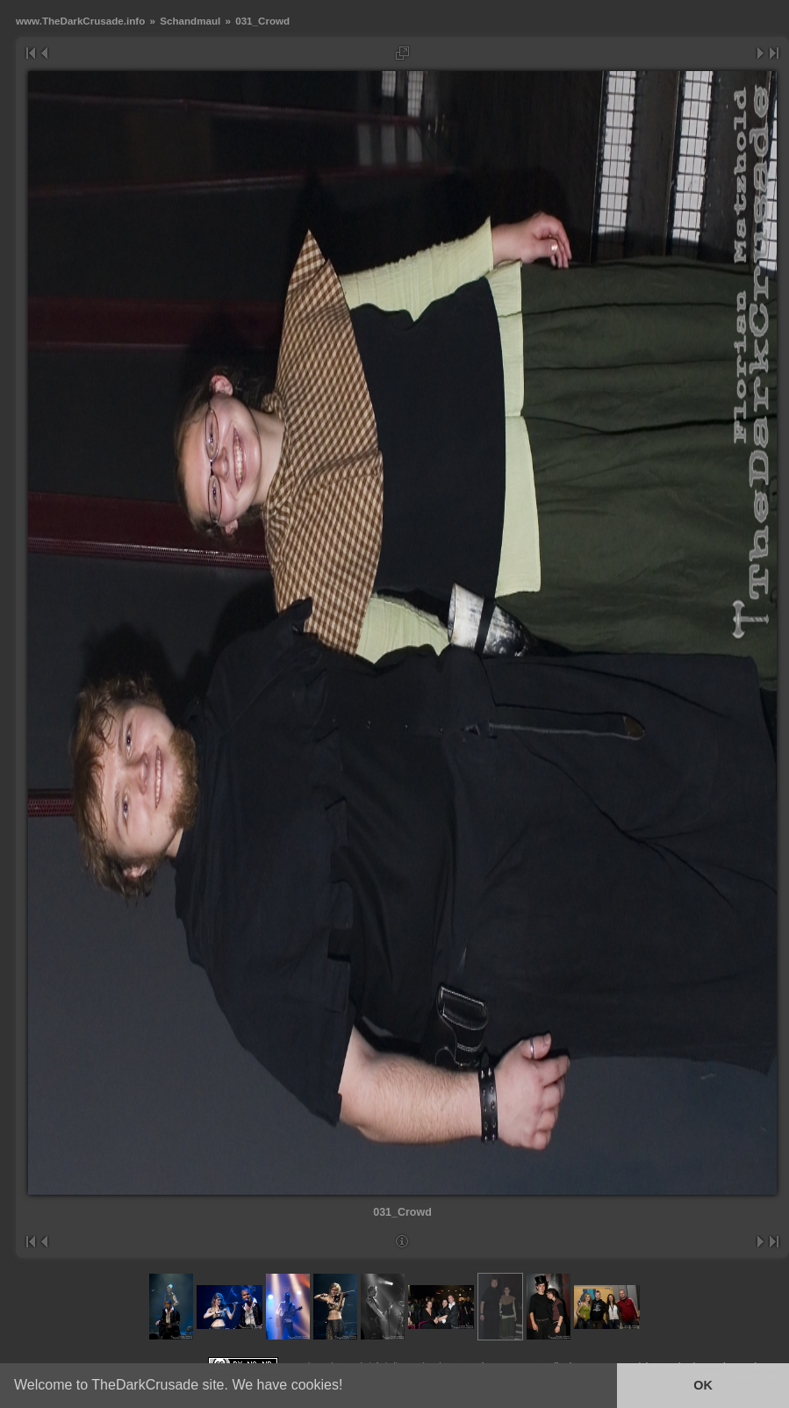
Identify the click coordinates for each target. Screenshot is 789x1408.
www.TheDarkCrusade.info (80, 20)
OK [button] (703, 1385)
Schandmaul (190, 20)
